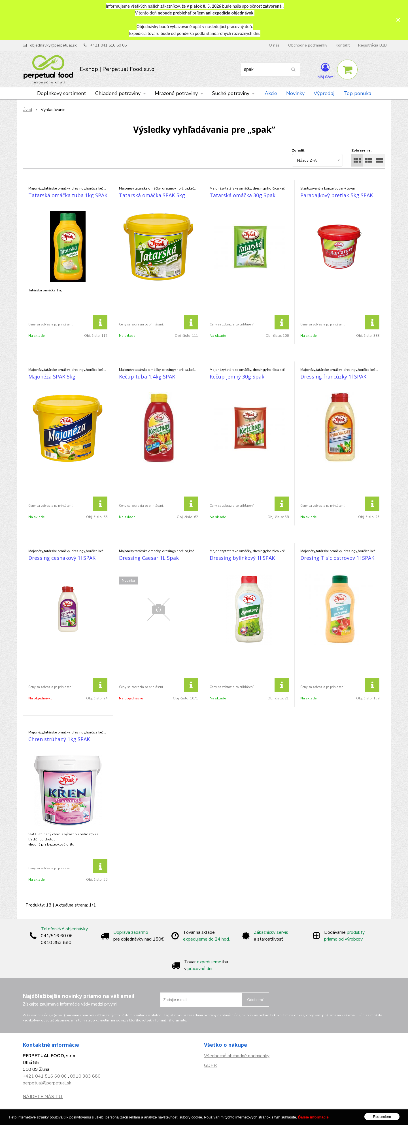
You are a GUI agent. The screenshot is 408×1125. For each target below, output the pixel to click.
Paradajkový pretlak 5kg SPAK (336, 195)
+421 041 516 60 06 (108, 45)
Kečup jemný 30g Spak (237, 376)
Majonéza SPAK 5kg (51, 376)
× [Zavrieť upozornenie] (398, 19)
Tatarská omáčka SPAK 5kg (152, 195)
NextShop (195, 1117)
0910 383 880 (85, 1076)
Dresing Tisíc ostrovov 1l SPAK (337, 557)
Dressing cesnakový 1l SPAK (61, 557)
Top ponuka (357, 93)
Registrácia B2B (372, 45)
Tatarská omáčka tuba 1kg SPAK (67, 195)
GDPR (210, 1065)
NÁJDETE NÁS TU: (43, 1097)
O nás (274, 45)
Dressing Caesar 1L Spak (149, 557)
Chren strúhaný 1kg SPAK (59, 739)
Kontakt (343, 45)
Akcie (271, 93)
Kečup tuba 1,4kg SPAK (147, 376)
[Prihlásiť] (325, 70)
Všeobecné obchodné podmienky (236, 1056)
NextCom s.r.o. (267, 1117)
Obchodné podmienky (307, 45)
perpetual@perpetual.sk (47, 1083)
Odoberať (255, 1000)
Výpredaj (324, 93)
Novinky (295, 93)
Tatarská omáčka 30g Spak (242, 195)
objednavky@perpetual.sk (53, 45)
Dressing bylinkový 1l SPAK (242, 557)
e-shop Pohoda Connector (228, 1117)
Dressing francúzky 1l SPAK (333, 376)
